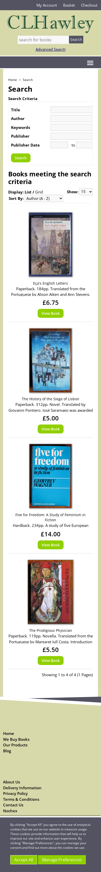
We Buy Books (16, 739)
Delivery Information (22, 787)
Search (28, 80)
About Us (11, 781)
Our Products (15, 744)
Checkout (89, 5)
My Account (46, 5)
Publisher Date (25, 145)
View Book (51, 313)
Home (12, 80)
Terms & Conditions (21, 799)
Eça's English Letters (50, 283)
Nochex (10, 810)
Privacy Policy (15, 793)
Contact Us (13, 804)
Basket (69, 5)
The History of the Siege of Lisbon (50, 398)
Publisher (20, 136)
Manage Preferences (62, 860)
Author (18, 118)
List (28, 192)
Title (15, 109)
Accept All (23, 860)
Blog (7, 750)
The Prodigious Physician (50, 630)
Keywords (20, 127)
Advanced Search (51, 49)
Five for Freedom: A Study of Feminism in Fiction (50, 517)
